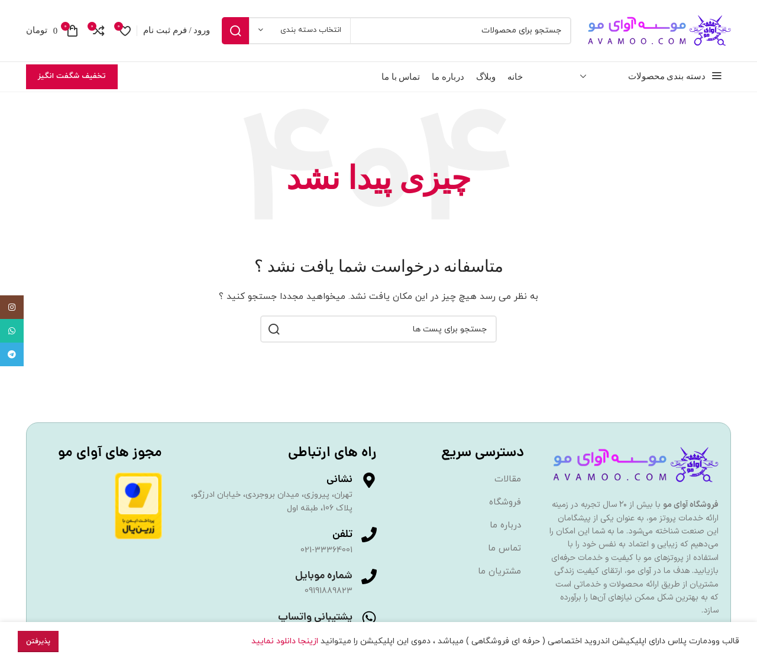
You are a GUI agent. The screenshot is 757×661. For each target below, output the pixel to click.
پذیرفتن (38, 641)
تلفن (342, 535)
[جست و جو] (396, 30)
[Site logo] (657, 29)
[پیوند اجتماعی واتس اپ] (12, 331)
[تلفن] (369, 534)
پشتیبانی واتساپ (315, 618)
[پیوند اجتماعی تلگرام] (12, 354)
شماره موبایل (323, 577)
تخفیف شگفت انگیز (72, 76)
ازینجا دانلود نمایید (286, 641)
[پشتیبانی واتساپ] (369, 618)
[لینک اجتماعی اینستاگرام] (12, 307)
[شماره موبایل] (369, 577)
